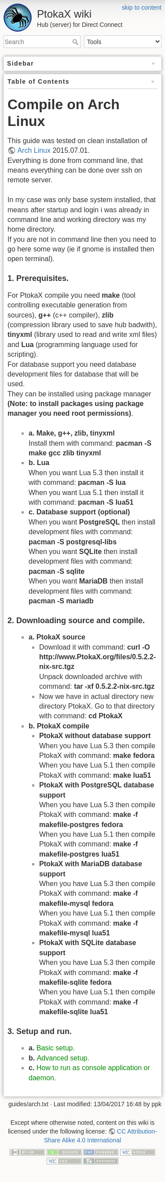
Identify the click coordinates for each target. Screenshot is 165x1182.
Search (76, 42)
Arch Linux (34, 150)
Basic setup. (56, 1048)
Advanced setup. (63, 1058)
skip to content (141, 7)
